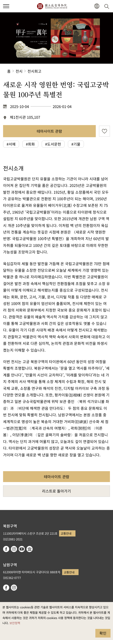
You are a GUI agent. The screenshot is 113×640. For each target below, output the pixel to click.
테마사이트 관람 (49, 131)
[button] (6, 6)
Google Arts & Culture (29, 549)
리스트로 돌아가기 (56, 491)
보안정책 (14, 623)
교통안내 (66, 533)
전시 (19, 71)
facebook (6, 549)
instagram (14, 549)
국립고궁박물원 (52, 6)
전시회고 (34, 71)
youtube (22, 549)
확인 (102, 633)
